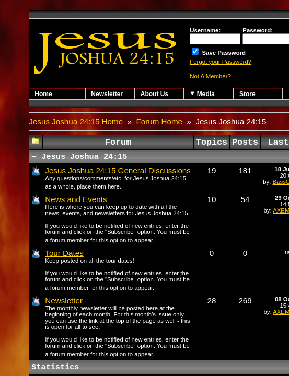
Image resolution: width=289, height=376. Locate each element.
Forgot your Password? (220, 61)
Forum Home (159, 121)
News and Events (76, 199)
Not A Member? (210, 76)
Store (247, 94)
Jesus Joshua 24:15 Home (76, 121)
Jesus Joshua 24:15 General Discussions (118, 170)
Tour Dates (64, 253)
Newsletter (107, 94)
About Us (154, 94)
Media (202, 94)
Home (43, 94)
